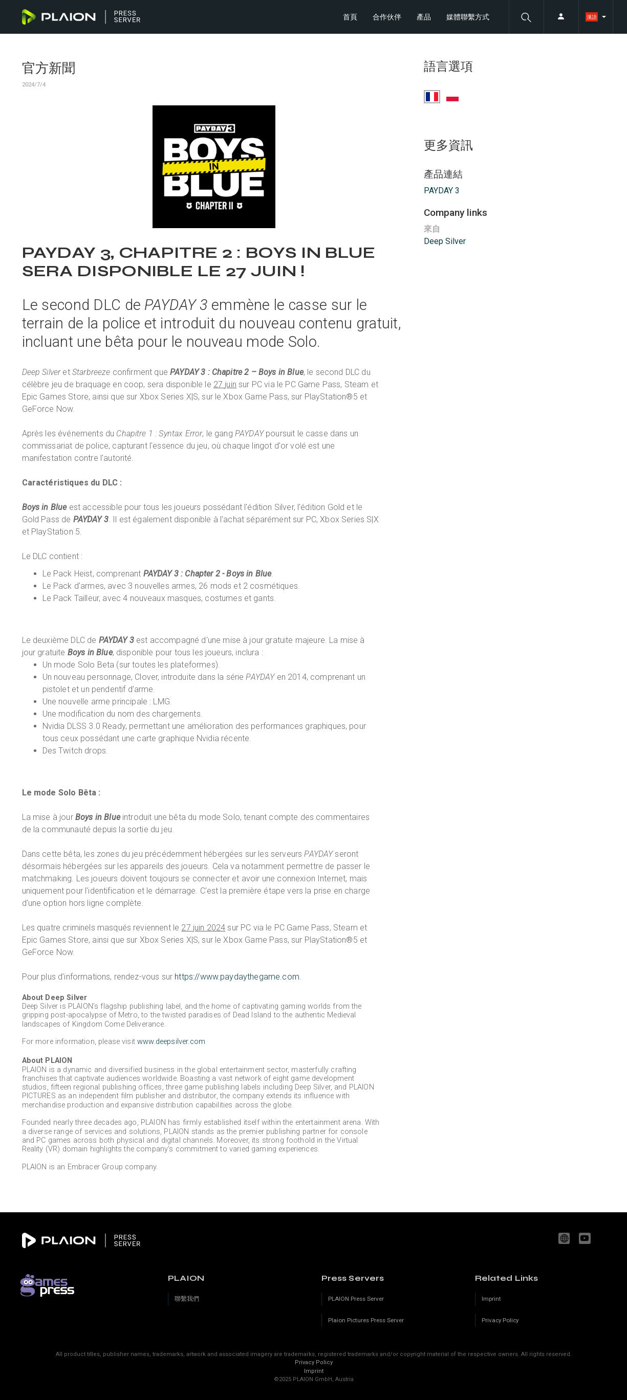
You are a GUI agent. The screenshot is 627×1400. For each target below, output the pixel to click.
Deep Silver (445, 241)
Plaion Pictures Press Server (366, 1320)
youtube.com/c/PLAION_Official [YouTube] (586, 1238)
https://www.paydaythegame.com (237, 977)
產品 (424, 17)
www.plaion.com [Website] (565, 1238)
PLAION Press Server (356, 1298)
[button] (526, 17)
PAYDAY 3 (442, 190)
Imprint (313, 1371)
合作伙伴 (387, 17)
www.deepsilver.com (171, 1041)
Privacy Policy (314, 1362)
